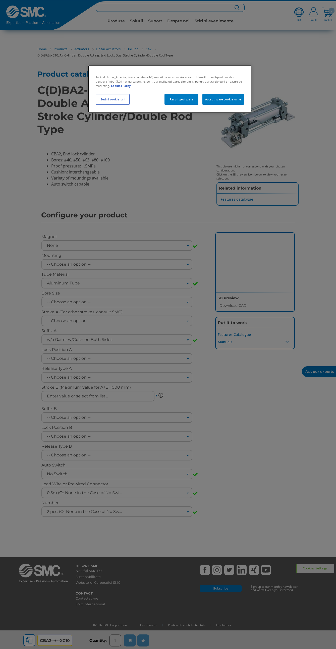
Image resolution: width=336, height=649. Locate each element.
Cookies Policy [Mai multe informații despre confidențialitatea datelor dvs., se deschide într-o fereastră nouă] (121, 86)
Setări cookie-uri (113, 99)
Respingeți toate (181, 99)
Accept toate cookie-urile (223, 99)
